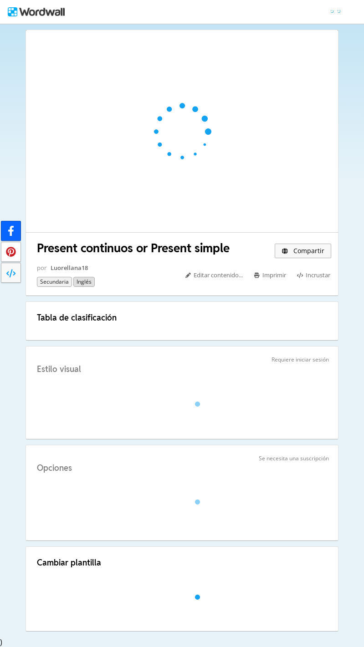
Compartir (303, 250)
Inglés (84, 281)
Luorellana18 (69, 268)
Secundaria (54, 281)
